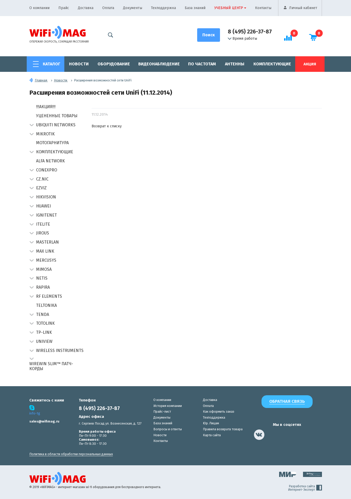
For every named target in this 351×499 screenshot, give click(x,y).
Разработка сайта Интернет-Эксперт (305, 488)
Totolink (45, 323)
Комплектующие (272, 63)
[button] (31, 125)
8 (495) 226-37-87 (250, 31)
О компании (39, 8)
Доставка (85, 8)
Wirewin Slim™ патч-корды (51, 366)
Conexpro (46, 170)
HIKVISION (46, 197)
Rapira (43, 287)
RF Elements (49, 296)
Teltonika (46, 305)
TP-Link (44, 332)
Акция (310, 64)
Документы (132, 8)
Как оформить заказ (218, 411)
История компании (167, 406)
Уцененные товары (57, 115)
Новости (79, 63)
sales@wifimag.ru (44, 421)
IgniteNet (46, 215)
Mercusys (46, 260)
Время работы (242, 39)
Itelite (43, 224)
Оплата (108, 8)
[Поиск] (208, 35)
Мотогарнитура (52, 142)
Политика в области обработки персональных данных (71, 454)
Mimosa (44, 269)
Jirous (42, 233)
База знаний (195, 8)
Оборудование (114, 63)
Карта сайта (212, 435)
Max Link (45, 251)
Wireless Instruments (60, 350)
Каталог (51, 63)
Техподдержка (163, 8)
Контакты (263, 8)
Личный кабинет (303, 8)
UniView (44, 341)
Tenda (42, 314)
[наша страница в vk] (259, 434)
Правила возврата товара (223, 429)
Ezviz (41, 187)
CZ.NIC (42, 179)
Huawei (43, 206)
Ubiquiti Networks (55, 124)
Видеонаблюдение (159, 63)
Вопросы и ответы (167, 429)
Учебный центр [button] (228, 8)
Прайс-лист (162, 411)
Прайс (63, 8)
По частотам (202, 63)
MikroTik (45, 133)
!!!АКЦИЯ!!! (46, 106)
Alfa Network (50, 160)
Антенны (234, 63)
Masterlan (47, 242)
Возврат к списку (107, 126)
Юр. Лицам (211, 423)
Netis (41, 278)
